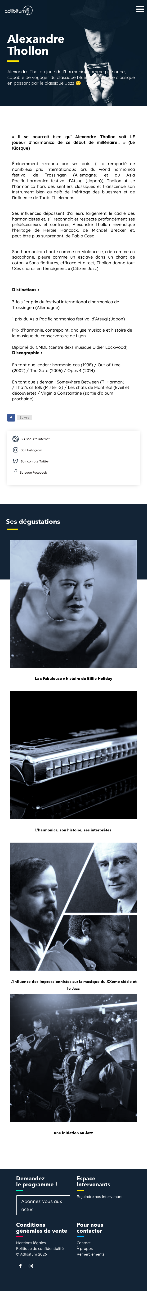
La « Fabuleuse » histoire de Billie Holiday (73, 679)
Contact (84, 1242)
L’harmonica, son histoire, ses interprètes (73, 830)
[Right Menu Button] (132, 5)
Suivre (24, 417)
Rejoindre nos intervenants (101, 1196)
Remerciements (91, 1254)
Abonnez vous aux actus (41, 1205)
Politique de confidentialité (40, 1248)
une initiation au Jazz (73, 1133)
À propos (85, 1248)
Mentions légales (31, 1242)
